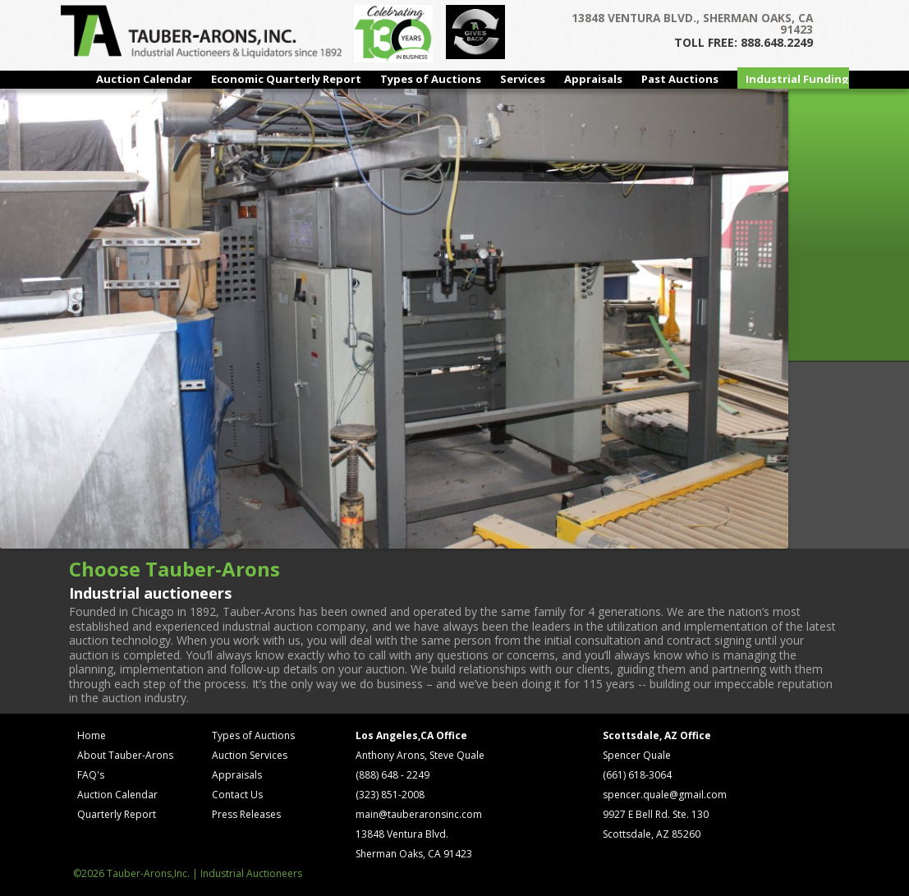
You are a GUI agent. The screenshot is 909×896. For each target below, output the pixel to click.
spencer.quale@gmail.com (665, 795)
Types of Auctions (430, 78)
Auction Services (249, 755)
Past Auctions (679, 78)
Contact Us (237, 795)
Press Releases (246, 814)
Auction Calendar (144, 78)
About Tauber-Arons (125, 755)
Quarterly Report (116, 814)
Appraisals (593, 78)
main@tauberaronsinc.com (419, 814)
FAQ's (90, 775)
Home (91, 735)
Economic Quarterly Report (286, 78)
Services (522, 78)
